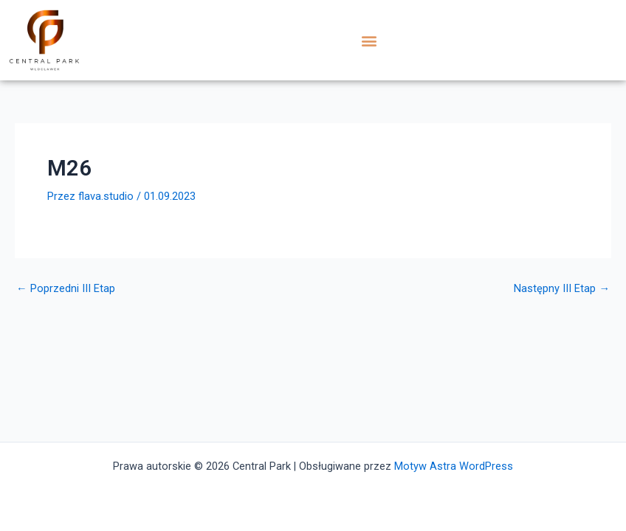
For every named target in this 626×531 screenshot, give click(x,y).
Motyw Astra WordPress (453, 466)
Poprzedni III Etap (65, 288)
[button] (369, 40)
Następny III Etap (562, 288)
